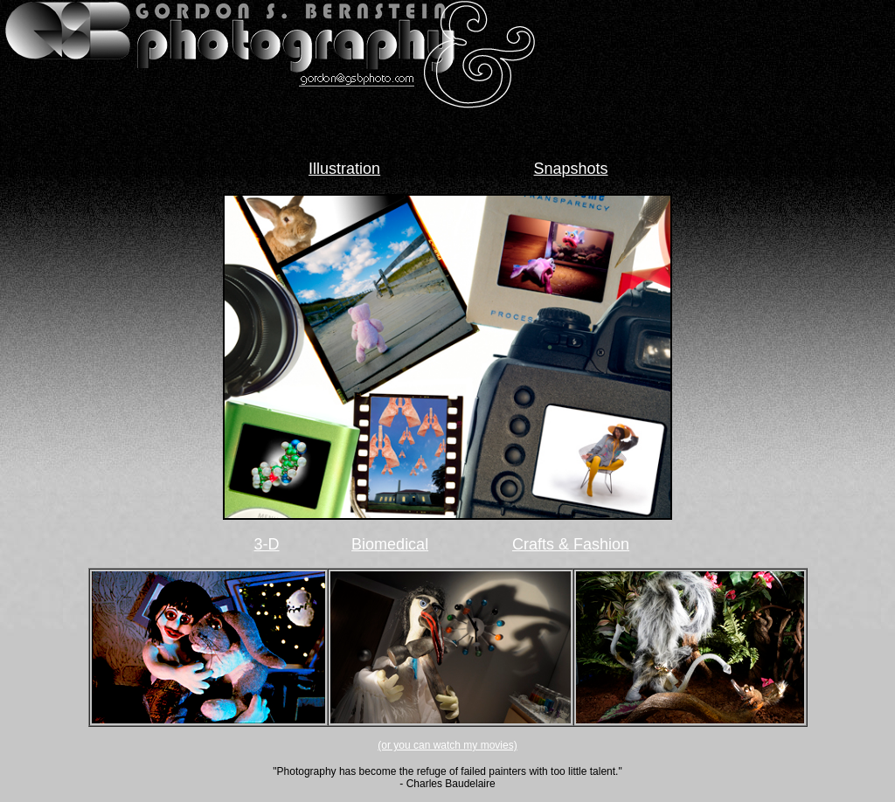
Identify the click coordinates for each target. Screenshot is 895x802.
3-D (267, 544)
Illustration (344, 168)
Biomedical (389, 544)
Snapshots (571, 168)
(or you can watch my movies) (447, 745)
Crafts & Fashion (570, 544)
